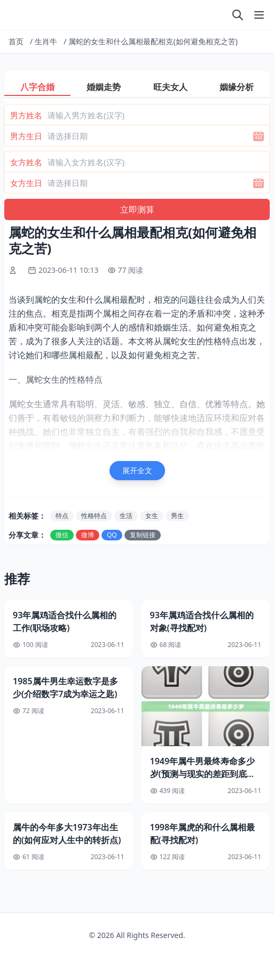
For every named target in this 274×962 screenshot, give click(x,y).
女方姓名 (26, 162)
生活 (126, 515)
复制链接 (142, 534)
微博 (87, 534)
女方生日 (26, 182)
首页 (16, 41)
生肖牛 (46, 41)
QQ (112, 534)
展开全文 (137, 470)
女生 (151, 515)
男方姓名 (26, 115)
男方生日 (26, 136)
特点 (62, 515)
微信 (62, 534)
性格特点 (94, 515)
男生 (177, 515)
